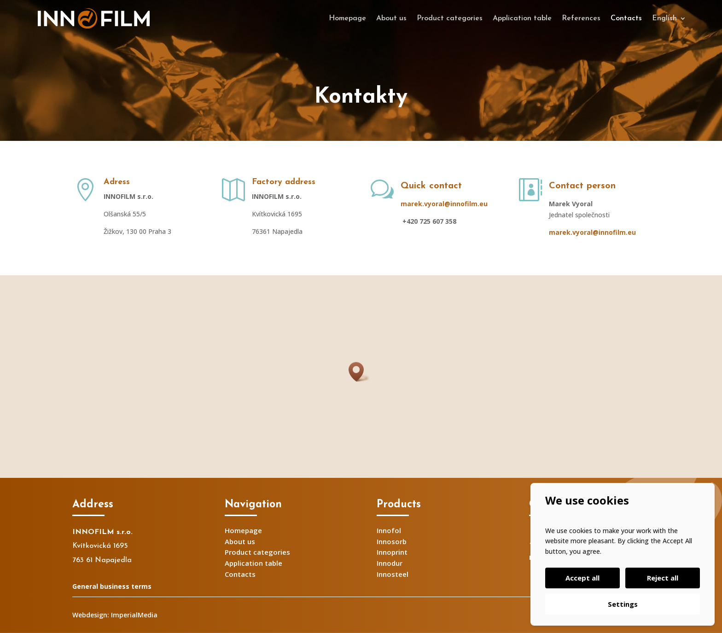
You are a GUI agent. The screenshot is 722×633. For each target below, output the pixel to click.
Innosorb (392, 541)
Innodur (389, 563)
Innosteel (392, 574)
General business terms (111, 586)
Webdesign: (90, 614)
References (581, 18)
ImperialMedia (134, 614)
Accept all (582, 577)
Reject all (662, 577)
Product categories (450, 18)
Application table (522, 18)
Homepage (347, 18)
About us (391, 18)
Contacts (626, 18)
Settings (623, 604)
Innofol (389, 530)
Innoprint (392, 552)
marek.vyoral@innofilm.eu (444, 203)
